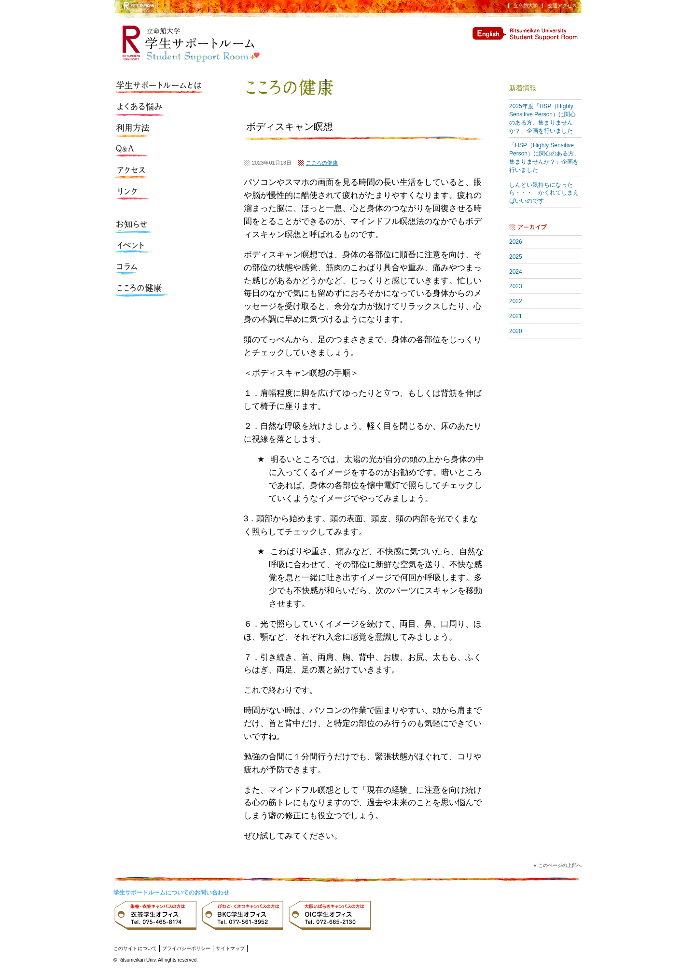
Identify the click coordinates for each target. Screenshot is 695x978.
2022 (515, 301)
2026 (515, 241)
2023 (515, 286)
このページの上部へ (560, 865)
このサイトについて (135, 948)
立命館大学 (526, 5)
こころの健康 (322, 163)
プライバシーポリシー (186, 948)
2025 (515, 256)
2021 (515, 316)
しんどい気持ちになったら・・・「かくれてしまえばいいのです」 (544, 193)
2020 (515, 331)
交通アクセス (562, 5)
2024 (515, 271)
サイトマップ (230, 948)
